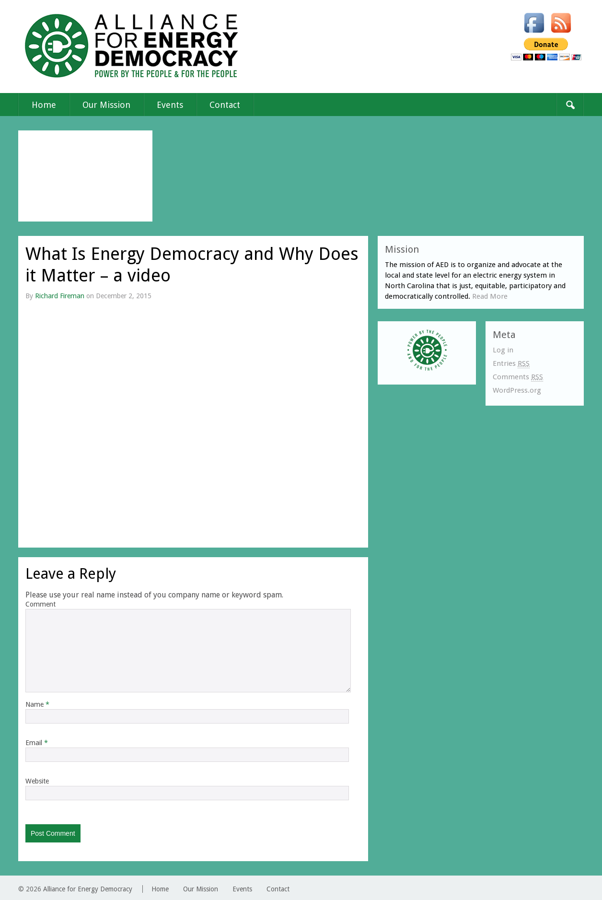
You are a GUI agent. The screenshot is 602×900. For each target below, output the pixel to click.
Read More (490, 296)
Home (44, 105)
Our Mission (106, 105)
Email (36, 743)
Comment (40, 604)
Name (37, 704)
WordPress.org (517, 390)
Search (570, 104)
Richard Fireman (59, 296)
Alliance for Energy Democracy (87, 889)
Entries (511, 363)
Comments (518, 377)
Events (170, 105)
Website (37, 781)
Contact (224, 105)
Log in (503, 350)
